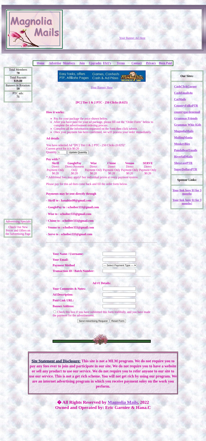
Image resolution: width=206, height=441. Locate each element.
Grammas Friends (186, 118)
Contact (137, 63)
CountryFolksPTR (186, 105)
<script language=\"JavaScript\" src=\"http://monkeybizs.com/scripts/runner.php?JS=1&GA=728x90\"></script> (132, 27)
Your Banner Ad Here (132, 38)
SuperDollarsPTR (185, 169)
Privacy (151, 63)
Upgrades (95, 63)
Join (82, 63)
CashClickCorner (185, 86)
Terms (121, 63)
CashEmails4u (183, 92)
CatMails (180, 99)
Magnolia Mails (123, 402)
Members (69, 63)
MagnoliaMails (183, 131)
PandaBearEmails (185, 150)
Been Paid (165, 63)
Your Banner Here (102, 87)
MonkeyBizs (182, 143)
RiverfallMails (183, 156)
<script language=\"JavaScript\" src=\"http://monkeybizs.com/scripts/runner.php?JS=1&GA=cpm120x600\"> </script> (18, 162)
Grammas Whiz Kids (187, 124)
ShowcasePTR (183, 163)
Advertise (55, 63)
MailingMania (183, 137)
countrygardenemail (187, 112)
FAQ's (107, 63)
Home (40, 63)
